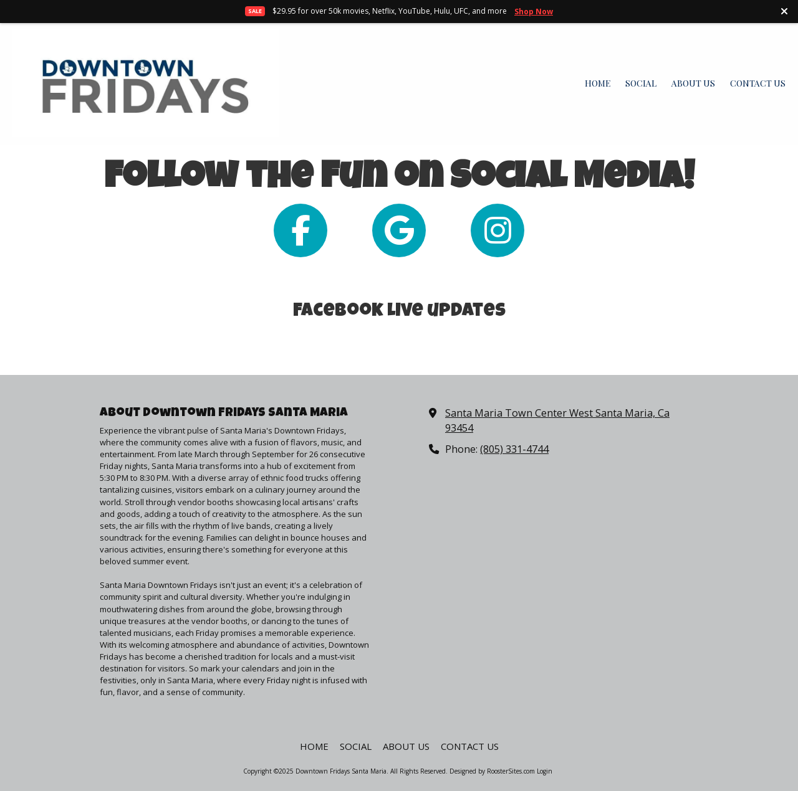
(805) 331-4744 (514, 449)
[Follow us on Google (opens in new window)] (399, 230)
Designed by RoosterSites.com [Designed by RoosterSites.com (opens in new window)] (492, 771)
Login (544, 771)
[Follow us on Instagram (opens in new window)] (497, 230)
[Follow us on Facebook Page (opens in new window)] (300, 230)
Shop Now (533, 11)
